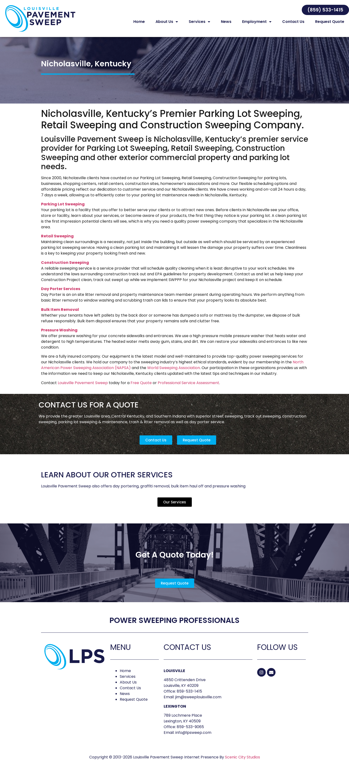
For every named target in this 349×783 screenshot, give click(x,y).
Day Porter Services (60, 294)
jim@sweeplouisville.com (198, 702)
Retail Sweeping (57, 241)
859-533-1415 (189, 696)
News (226, 21)
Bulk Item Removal (60, 314)
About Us (167, 21)
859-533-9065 (190, 732)
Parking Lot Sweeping (63, 209)
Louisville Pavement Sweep (83, 388)
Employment (256, 21)
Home (139, 21)
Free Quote (141, 388)
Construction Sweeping (65, 267)
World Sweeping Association (173, 373)
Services (199, 21)
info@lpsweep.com (193, 737)
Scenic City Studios (242, 762)
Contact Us (293, 21)
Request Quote (329, 21)
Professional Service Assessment (188, 388)
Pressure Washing (59, 335)
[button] (325, 10)
